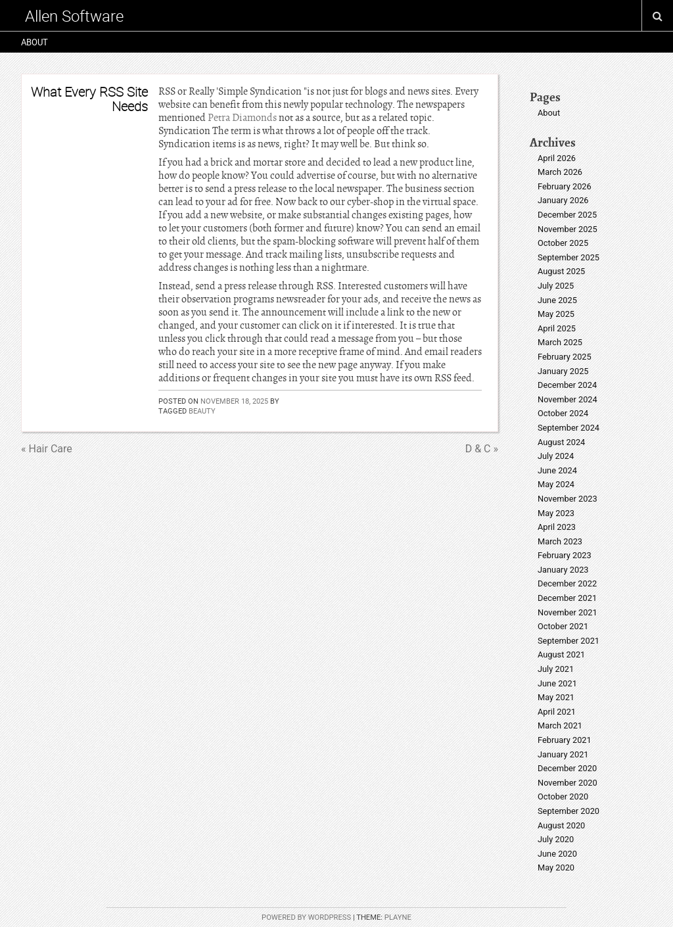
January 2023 (563, 570)
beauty (202, 411)
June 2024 (557, 470)
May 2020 (556, 867)
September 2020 (568, 811)
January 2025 (563, 371)
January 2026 (563, 200)
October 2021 (563, 626)
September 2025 (568, 257)
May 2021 (556, 697)
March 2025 (560, 342)
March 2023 (560, 541)
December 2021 (567, 598)
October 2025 (563, 243)
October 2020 (563, 796)
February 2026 (565, 186)
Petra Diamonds (242, 117)
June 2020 (557, 854)
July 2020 (556, 839)
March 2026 (560, 172)
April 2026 (557, 158)
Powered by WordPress (306, 917)
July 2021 (556, 669)
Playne (397, 917)
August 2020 (561, 825)
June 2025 (557, 300)
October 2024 (563, 413)
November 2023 (567, 499)
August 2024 (561, 442)
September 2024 (568, 428)
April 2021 (557, 712)
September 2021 (568, 641)
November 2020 (567, 783)
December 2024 (567, 385)
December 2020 (567, 768)
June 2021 (557, 683)
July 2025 (556, 286)
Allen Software (74, 15)
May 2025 (556, 314)
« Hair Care (46, 448)
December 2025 (567, 215)
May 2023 (556, 513)
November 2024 (567, 399)
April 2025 (557, 328)
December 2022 (567, 583)
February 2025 (565, 357)
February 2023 (565, 555)
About (34, 42)
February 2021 (565, 740)
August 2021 (561, 654)
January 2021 (563, 754)
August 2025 (561, 271)
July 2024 (556, 456)
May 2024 (556, 484)
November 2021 (567, 612)
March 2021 (560, 725)
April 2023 (557, 527)
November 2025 (567, 229)
